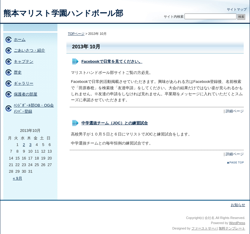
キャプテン (23, 61)
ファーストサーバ (204, 228)
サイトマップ (237, 9)
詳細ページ (235, 111)
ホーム (20, 39)
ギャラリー (23, 83)
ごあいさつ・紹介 (29, 50)
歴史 (18, 72)
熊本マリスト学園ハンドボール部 (63, 13)
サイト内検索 (174, 16)
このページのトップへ (235, 162)
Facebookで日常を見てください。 (111, 61)
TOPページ (76, 33)
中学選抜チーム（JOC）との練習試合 (114, 123)
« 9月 (17, 178)
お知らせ (238, 205)
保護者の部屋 (25, 94)
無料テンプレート (232, 228)
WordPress (237, 223)
